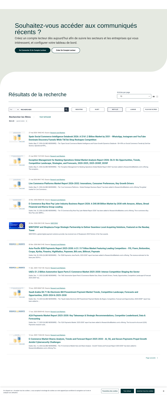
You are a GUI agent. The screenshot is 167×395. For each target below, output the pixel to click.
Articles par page (123, 92)
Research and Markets (57, 133)
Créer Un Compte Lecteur (66, 50)
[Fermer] (163, 391)
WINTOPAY (54, 223)
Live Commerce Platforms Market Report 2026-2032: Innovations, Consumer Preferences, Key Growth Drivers (81, 183)
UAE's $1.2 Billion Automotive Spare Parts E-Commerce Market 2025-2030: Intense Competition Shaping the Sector (84, 272)
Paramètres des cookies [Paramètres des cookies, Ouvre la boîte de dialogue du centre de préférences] (110, 392)
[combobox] (134, 96)
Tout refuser (127, 392)
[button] (21, 121)
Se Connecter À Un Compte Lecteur (32, 50)
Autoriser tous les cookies (145, 392)
